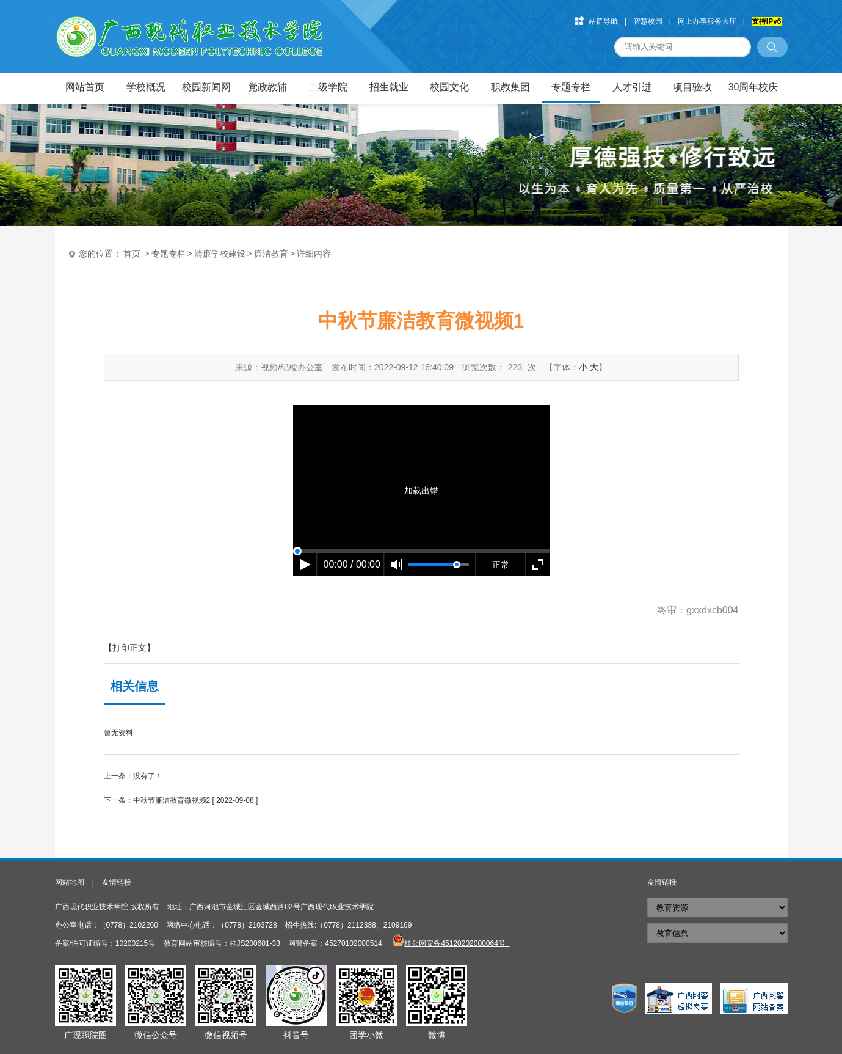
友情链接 (116, 882)
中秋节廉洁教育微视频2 (172, 800)
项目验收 (692, 87)
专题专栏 (570, 87)
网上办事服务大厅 (707, 21)
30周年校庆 (753, 87)
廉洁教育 (271, 253)
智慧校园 (647, 21)
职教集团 (510, 87)
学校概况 (145, 87)
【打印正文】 (129, 648)
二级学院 (327, 87)
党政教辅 (267, 87)
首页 (131, 253)
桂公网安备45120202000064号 (456, 943)
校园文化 (449, 87)
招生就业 (388, 87)
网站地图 (69, 882)
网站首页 (84, 87)
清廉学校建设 (219, 253)
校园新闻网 (206, 87)
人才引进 (631, 87)
